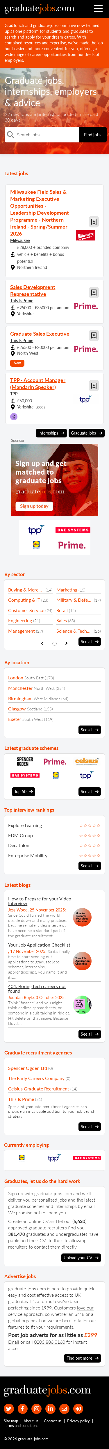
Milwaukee (20, 240)
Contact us (53, 1421)
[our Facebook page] (23, 1409)
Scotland (34, 708)
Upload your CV (81, 1257)
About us (31, 1421)
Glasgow (17, 708)
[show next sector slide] (66, 643)
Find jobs (92, 134)
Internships (51, 433)
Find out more (83, 1358)
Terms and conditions (21, 1425)
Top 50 (23, 791)
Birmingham (20, 698)
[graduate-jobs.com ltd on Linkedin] (50, 1409)
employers (75, 91)
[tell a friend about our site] (64, 1409)
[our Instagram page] (36, 1409)
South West (32, 719)
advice (27, 102)
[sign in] (78, 1409)
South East (34, 677)
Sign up (15, 1193)
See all (90, 641)
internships (27, 91)
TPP (14, 393)
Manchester (20, 688)
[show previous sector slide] (42, 643)
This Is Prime (21, 300)
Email (13, 1342)
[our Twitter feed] (9, 1409)
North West (44, 688)
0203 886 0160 (49, 1342)
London (15, 677)
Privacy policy (78, 1421)
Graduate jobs (33, 80)
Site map (11, 1421)
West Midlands (47, 698)
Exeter (14, 719)
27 (7, 114)
